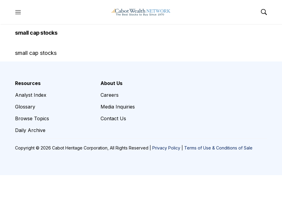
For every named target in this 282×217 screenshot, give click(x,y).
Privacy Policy (166, 147)
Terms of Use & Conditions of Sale (218, 147)
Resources (28, 83)
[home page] (141, 12)
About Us (111, 83)
